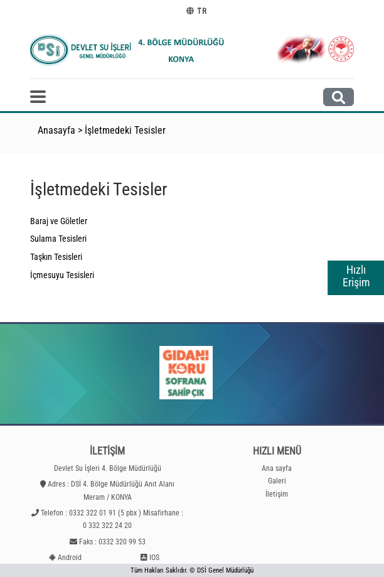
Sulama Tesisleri (58, 239)
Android (70, 557)
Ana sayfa (277, 468)
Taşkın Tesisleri (56, 257)
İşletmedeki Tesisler (125, 130)
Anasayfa (56, 130)
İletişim (276, 494)
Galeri (277, 481)
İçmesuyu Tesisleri (62, 275)
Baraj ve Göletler (58, 221)
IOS (154, 557)
